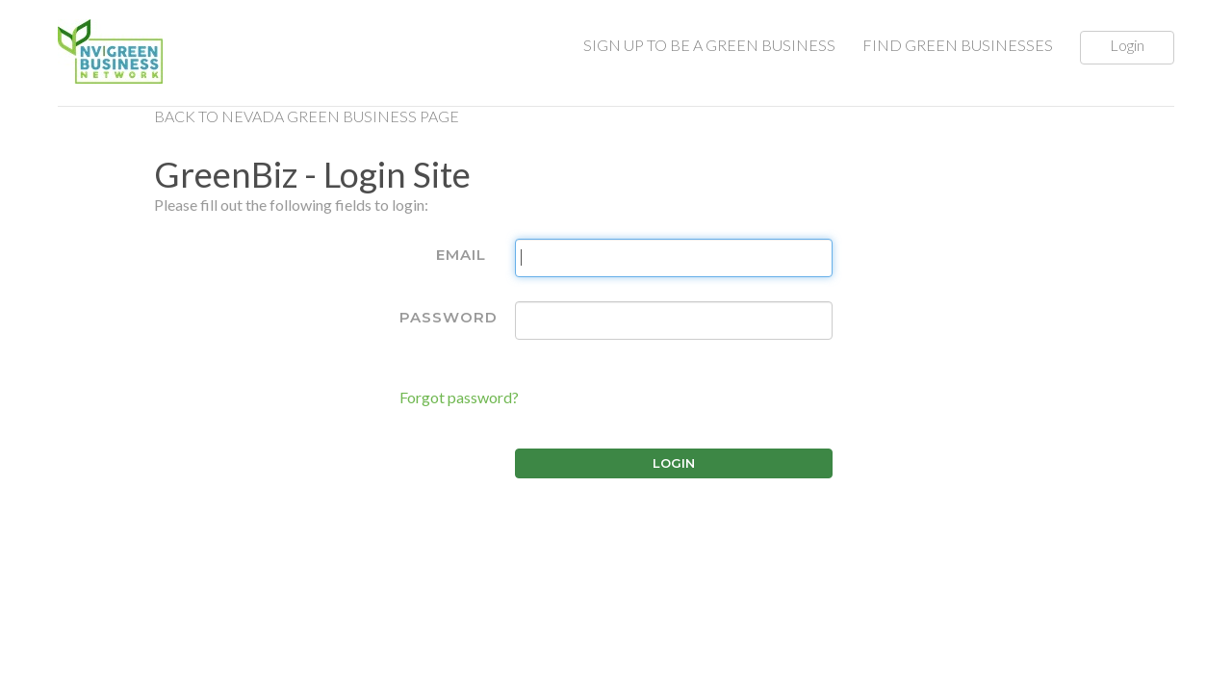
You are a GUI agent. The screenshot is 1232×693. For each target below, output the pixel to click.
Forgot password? (459, 397)
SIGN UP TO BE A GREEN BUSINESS (709, 45)
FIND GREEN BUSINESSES (957, 45)
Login (1127, 45)
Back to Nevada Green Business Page (306, 116)
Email (461, 254)
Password (448, 317)
